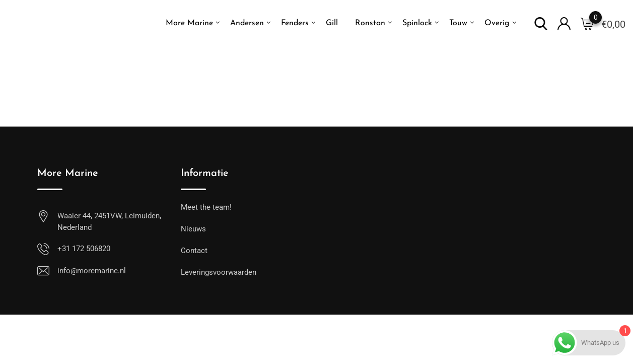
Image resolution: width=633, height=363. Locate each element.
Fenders (295, 23)
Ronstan (370, 23)
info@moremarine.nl (91, 270)
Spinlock (417, 23)
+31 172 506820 (83, 248)
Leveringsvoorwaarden (218, 272)
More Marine (189, 23)
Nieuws (193, 228)
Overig (497, 23)
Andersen (247, 23)
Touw (458, 23)
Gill (332, 23)
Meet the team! (206, 207)
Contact (194, 250)
